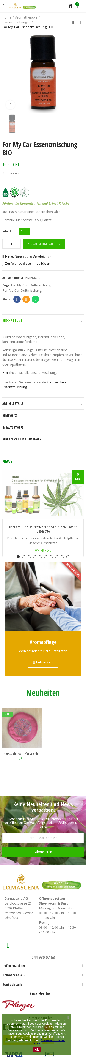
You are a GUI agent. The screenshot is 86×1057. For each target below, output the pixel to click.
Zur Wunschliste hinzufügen (27, 263)
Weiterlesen (43, 550)
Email (26, 299)
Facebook (17, 299)
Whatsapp (35, 299)
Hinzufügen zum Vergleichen (28, 256)
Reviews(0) (9, 415)
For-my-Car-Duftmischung (22, 290)
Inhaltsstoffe (12, 427)
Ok (37, 1049)
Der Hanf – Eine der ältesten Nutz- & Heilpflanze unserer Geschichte (43, 529)
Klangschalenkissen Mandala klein (22, 753)
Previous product (68, 22)
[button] (18, 556)
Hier (5, 372)
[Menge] (11, 244)
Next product (80, 22)
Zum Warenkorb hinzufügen (44, 244)
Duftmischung (40, 285)
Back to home (74, 22)
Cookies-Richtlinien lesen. (49, 1042)
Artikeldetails (12, 403)
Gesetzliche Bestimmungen (22, 439)
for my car (19, 285)
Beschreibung (12, 320)
